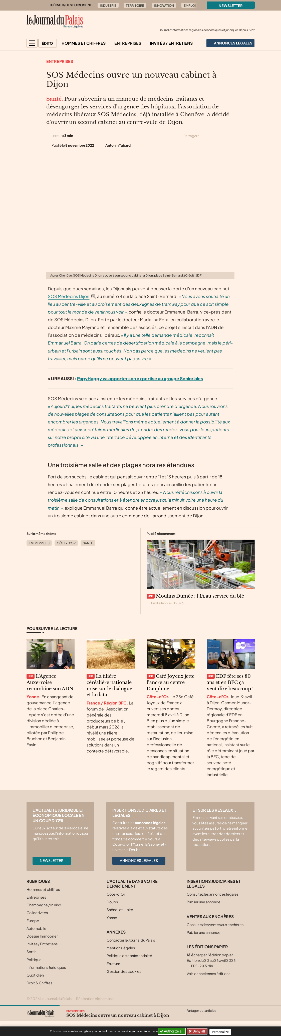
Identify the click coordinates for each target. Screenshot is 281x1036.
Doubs (112, 902)
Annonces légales (139, 860)
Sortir (31, 951)
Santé (88, 543)
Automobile (36, 928)
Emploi (190, 5)
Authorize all (172, 1031)
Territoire (135, 5)
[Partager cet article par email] (231, 136)
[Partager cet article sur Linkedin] (222, 136)
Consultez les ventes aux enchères (215, 924)
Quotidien (35, 975)
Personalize (222, 1031)
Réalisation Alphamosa (95, 998)
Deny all (199, 1031)
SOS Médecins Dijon (68, 296)
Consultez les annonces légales (212, 894)
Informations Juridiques (46, 967)
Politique (34, 959)
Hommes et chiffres (84, 43)
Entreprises (127, 43)
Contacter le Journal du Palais (131, 940)
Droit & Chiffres (39, 983)
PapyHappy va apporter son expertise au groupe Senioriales (140, 378)
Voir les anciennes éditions (208, 973)
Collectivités (37, 912)
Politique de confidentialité (129, 955)
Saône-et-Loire (120, 909)
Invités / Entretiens (171, 43)
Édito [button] (47, 43)
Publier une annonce (203, 902)
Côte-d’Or (66, 543)
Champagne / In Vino (44, 905)
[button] (32, 43)
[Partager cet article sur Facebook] (213, 136)
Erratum (113, 963)
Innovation (164, 5)
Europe (33, 920)
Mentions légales (121, 948)
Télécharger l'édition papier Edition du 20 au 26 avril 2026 (211, 960)
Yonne (112, 917)
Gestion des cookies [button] (124, 971)
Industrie (108, 5)
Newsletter (231, 5)
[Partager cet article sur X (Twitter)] (204, 136)
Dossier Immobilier (42, 936)
